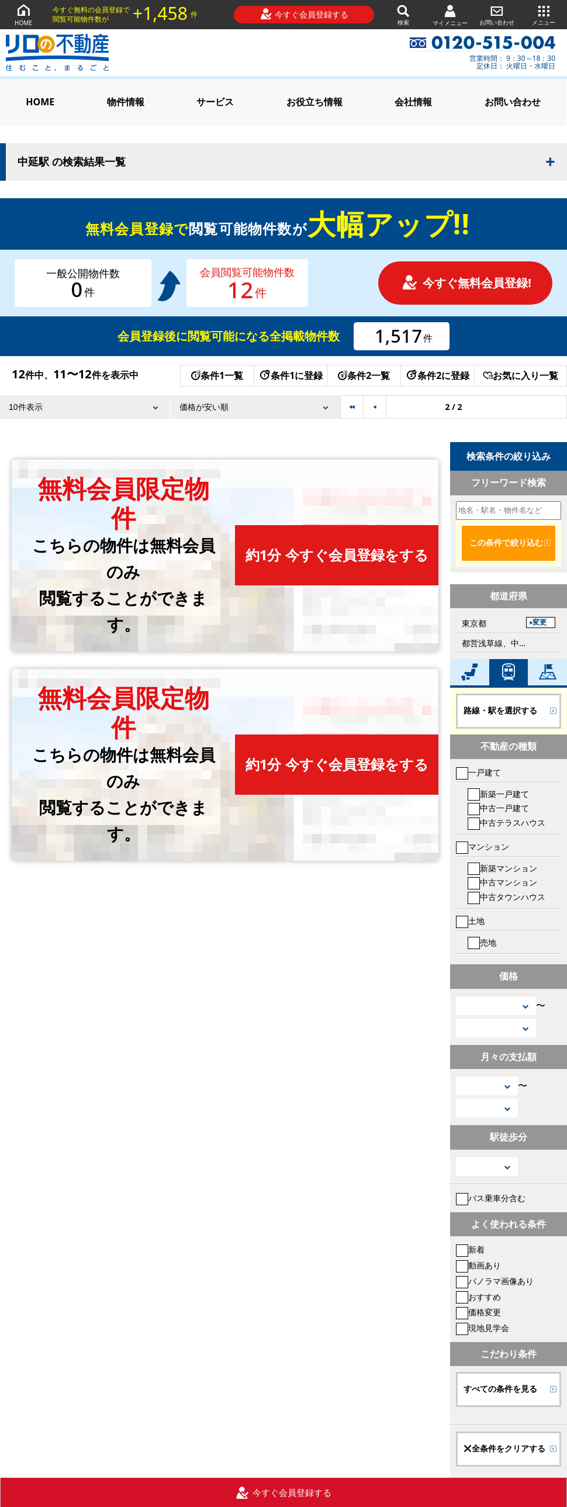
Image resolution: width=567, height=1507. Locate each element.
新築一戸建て (498, 793)
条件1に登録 (290, 375)
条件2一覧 (364, 375)
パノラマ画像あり (495, 1281)
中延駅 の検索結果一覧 (72, 162)
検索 (403, 14)
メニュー (543, 14)
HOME (23, 14)
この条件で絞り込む (506, 542)
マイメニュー (450, 15)
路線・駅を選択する (500, 710)
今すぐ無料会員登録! (466, 283)
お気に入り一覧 (520, 375)
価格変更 (478, 1312)
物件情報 (125, 101)
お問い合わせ (496, 14)
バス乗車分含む (490, 1197)
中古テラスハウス (506, 822)
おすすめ (478, 1296)
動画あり (478, 1265)
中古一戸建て (498, 807)
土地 (470, 920)
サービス (215, 101)
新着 (470, 1249)
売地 (482, 942)
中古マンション (502, 882)
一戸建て (478, 772)
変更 (540, 622)
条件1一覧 (217, 375)
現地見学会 (482, 1327)
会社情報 (413, 101)
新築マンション (502, 868)
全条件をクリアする (504, 1448)
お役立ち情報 (314, 101)
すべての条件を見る (500, 1389)
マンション (482, 846)
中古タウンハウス (506, 896)
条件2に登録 (437, 375)
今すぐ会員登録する (304, 14)
